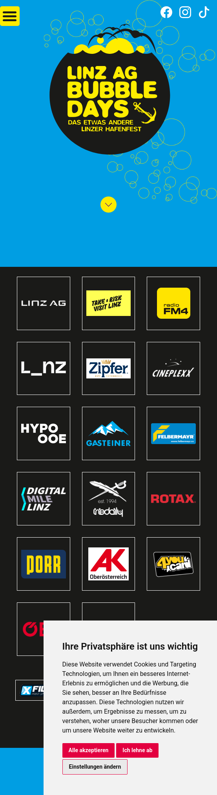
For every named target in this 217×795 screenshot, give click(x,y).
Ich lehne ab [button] (137, 750)
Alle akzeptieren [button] (89, 750)
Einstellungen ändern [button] (95, 767)
